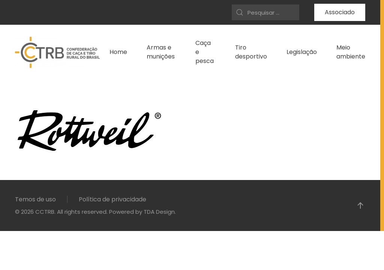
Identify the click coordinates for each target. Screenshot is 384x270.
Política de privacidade (112, 199)
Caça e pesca (204, 52)
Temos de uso (35, 199)
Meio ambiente (350, 52)
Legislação (301, 52)
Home (118, 52)
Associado (340, 12)
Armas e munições (161, 52)
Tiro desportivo (251, 52)
